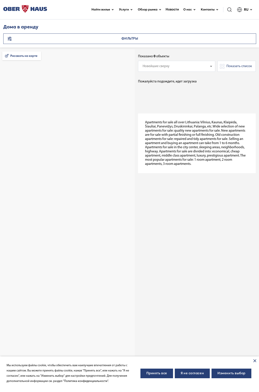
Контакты (209, 9)
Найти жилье (102, 9)
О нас (189, 9)
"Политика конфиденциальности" (85, 381)
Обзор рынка (149, 9)
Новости (172, 9)
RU (244, 9)
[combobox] (176, 66)
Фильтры (129, 38)
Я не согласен (192, 373)
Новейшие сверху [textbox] (156, 66)
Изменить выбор (231, 373)
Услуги (126, 9)
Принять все (156, 373)
